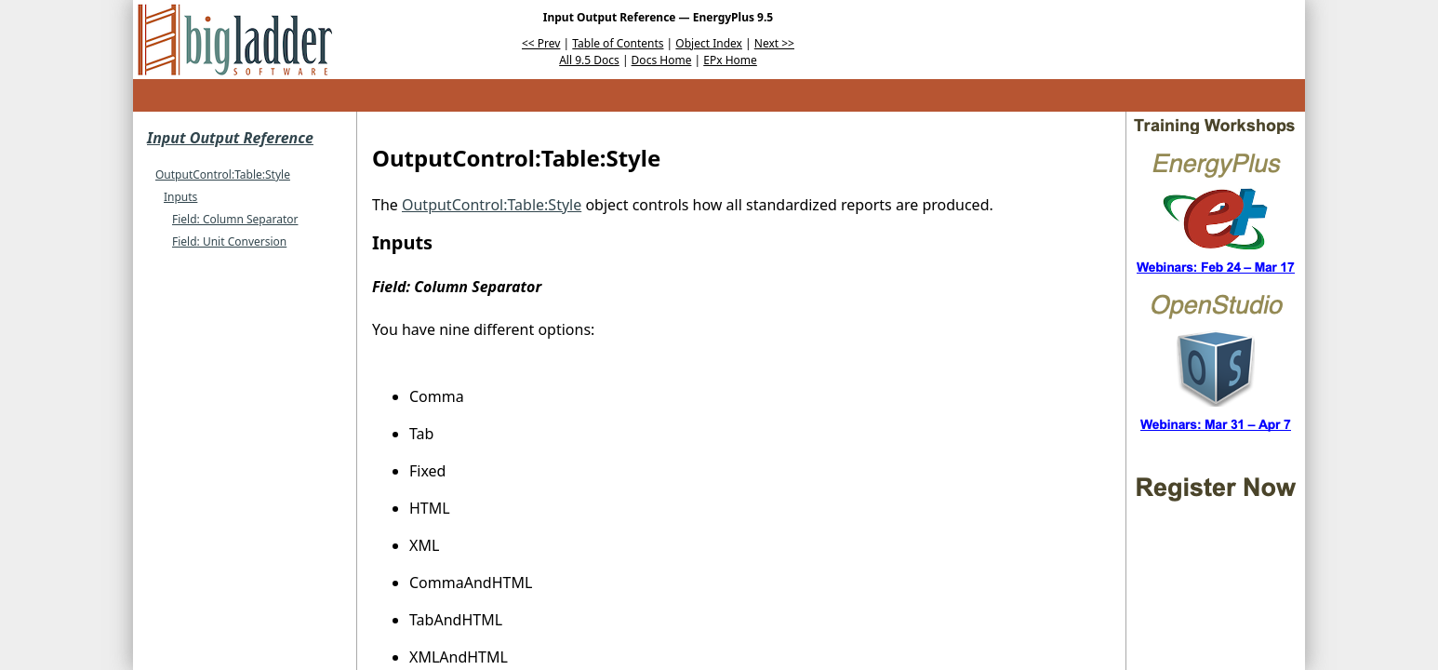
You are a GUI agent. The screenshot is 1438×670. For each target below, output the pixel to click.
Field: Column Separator (235, 219)
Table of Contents (617, 43)
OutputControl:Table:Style (222, 174)
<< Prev (541, 43)
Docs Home (662, 60)
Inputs (180, 197)
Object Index (708, 43)
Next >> (774, 43)
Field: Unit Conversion (229, 241)
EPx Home (730, 60)
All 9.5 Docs (589, 60)
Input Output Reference (230, 137)
